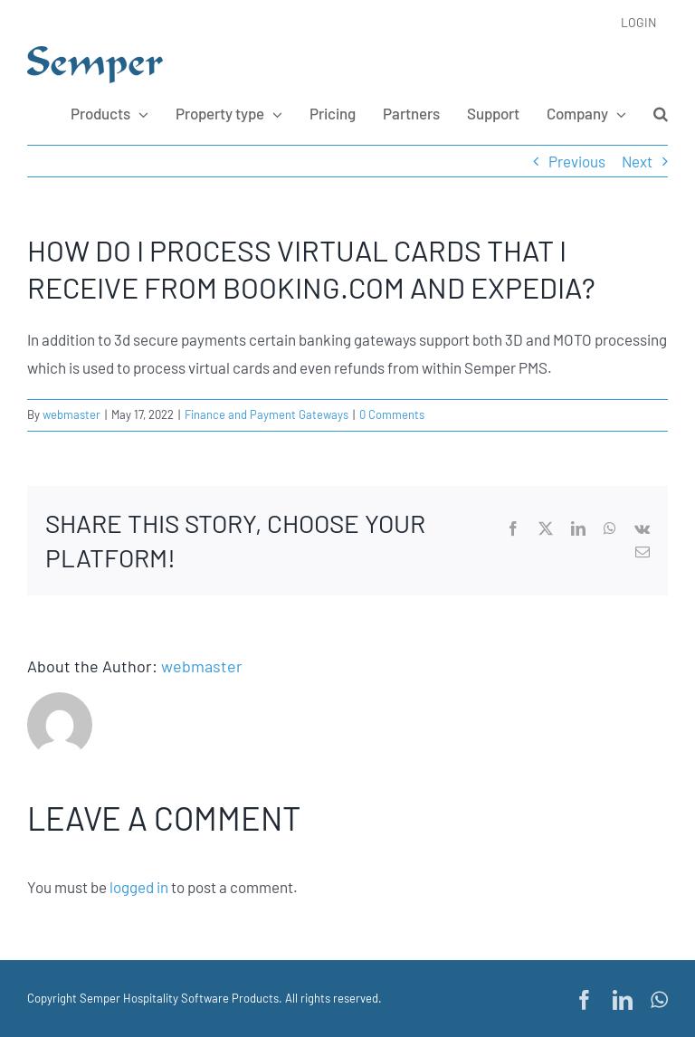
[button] (660, 113)
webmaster (71, 414)
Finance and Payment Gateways (266, 414)
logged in (138, 887)
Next (637, 161)
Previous (576, 161)
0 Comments (391, 414)
